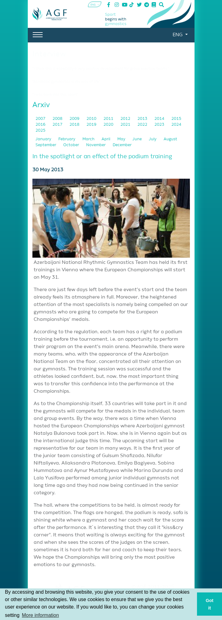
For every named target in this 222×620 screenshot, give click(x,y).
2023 (159, 125)
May (121, 139)
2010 (91, 119)
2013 (142, 119)
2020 (108, 125)
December (122, 145)
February (67, 139)
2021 (125, 125)
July (153, 139)
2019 (91, 125)
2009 (74, 119)
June (137, 139)
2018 (74, 125)
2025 (40, 131)
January (44, 139)
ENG (178, 35)
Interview (49, 54)
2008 (57, 119)
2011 (108, 119)
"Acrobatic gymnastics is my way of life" (66, 82)
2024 (176, 125)
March (88, 139)
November (96, 145)
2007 (41, 119)
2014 (159, 119)
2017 (57, 125)
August (170, 139)
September (46, 145)
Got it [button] (209, 604)
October (71, 145)
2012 (125, 119)
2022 (142, 125)
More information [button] (40, 615)
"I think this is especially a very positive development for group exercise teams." (101, 69)
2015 (176, 119)
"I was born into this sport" (55, 95)
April (106, 139)
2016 (41, 125)
